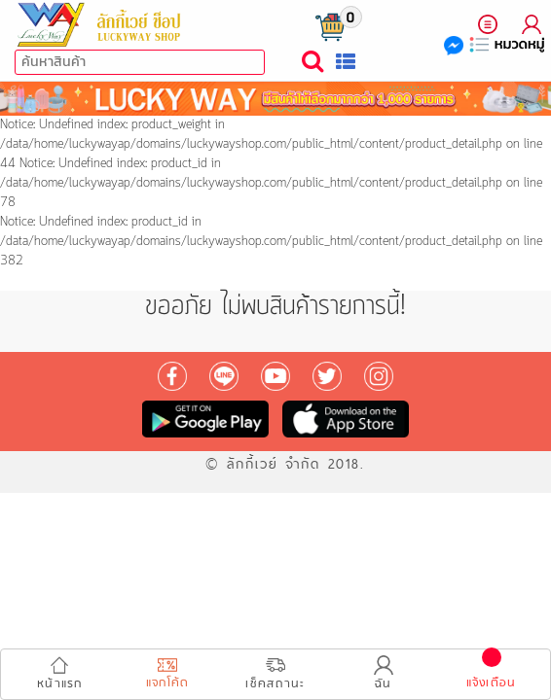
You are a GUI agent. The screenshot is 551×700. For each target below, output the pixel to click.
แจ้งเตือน (491, 673)
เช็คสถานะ (275, 674)
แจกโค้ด (168, 675)
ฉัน (383, 674)
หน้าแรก (60, 674)
